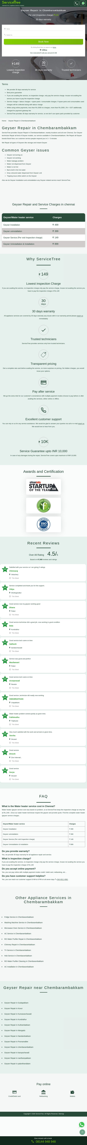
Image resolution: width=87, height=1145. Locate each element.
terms (54, 47)
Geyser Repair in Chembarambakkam (22, 121)
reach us (80, 344)
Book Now (43, 41)
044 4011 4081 (62, 908)
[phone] (76, 3)
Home (4, 121)
